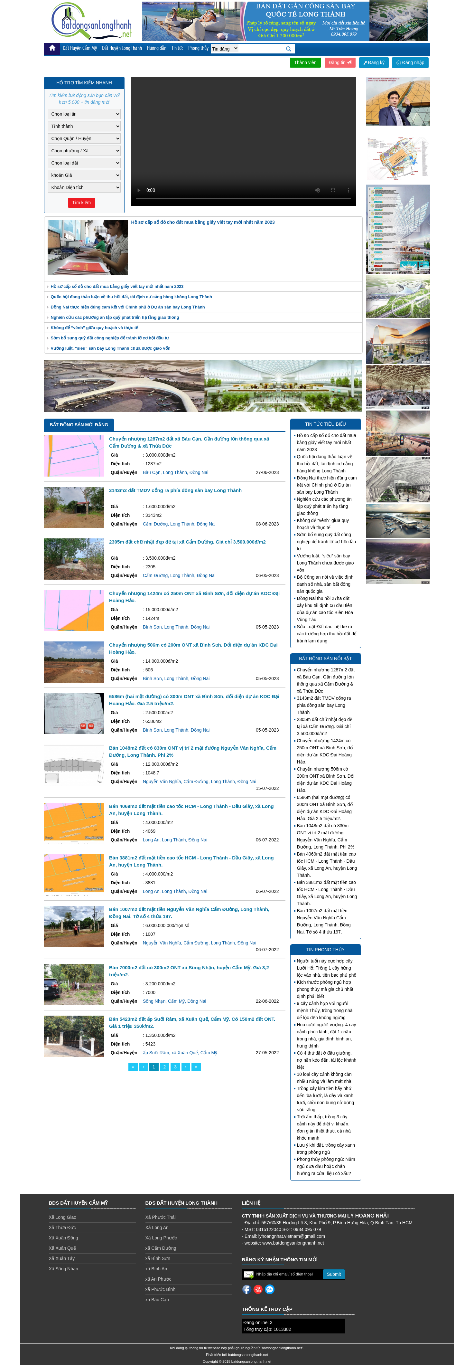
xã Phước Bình (160, 1289)
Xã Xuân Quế (62, 1248)
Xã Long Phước (161, 1237)
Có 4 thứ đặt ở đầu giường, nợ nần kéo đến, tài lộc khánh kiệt (327, 1060)
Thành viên (305, 62)
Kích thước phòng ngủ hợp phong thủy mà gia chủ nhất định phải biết (325, 989)
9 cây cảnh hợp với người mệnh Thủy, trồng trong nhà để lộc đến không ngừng (325, 1010)
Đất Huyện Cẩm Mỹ (80, 48)
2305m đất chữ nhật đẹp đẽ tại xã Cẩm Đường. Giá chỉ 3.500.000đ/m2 (325, 726)
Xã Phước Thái (160, 1217)
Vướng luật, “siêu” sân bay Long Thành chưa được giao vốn (111, 348)
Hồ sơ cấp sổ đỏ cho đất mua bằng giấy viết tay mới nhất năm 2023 (117, 286)
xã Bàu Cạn (157, 1299)
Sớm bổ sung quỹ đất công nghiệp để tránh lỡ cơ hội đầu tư (110, 338)
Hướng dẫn (156, 48)
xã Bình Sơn (158, 1258)
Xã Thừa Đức (62, 1227)
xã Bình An (156, 1268)
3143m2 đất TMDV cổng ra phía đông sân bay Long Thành (324, 705)
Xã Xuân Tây (62, 1258)
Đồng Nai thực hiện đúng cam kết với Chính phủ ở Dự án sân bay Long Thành (128, 307)
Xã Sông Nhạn (63, 1268)
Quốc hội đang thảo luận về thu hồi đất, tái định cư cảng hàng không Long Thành (131, 296)
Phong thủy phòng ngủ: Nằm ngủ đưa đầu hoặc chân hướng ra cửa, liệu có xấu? (326, 1166)
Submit (334, 1274)
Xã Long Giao (63, 1217)
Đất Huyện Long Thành (122, 48)
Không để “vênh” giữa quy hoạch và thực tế (94, 327)
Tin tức (177, 48)
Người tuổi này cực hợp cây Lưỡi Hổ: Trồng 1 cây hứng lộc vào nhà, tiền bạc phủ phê (327, 968)
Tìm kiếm (81, 202)
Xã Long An (157, 1227)
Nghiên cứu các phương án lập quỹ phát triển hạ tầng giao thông (115, 317)
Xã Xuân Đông (63, 1237)
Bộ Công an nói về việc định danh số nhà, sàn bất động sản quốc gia (325, 584)
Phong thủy (198, 48)
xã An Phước (158, 1279)
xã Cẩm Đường (160, 1248)
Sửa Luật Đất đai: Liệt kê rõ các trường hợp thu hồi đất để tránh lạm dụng (327, 633)
